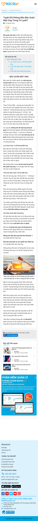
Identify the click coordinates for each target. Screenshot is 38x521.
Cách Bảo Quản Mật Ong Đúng (20, 71)
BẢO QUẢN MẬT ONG (14, 59)
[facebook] (10, 335)
